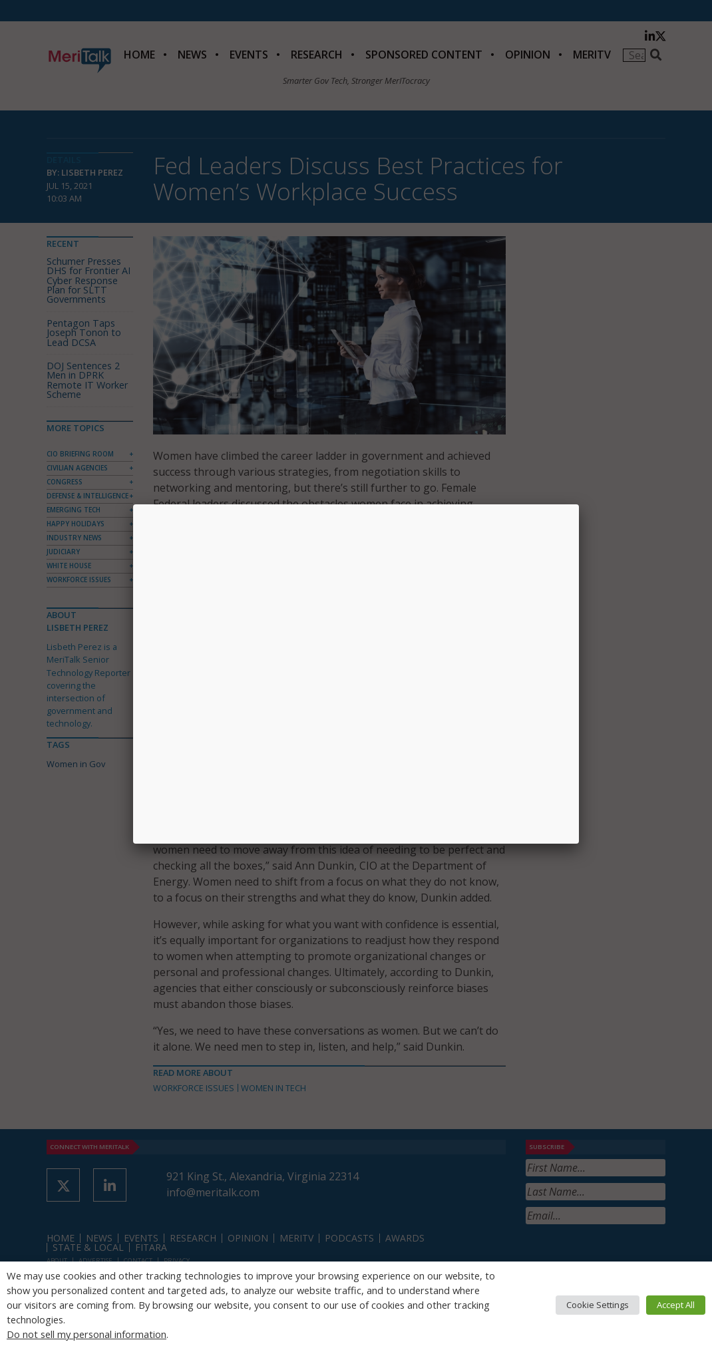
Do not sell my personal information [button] (86, 1334)
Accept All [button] (676, 1305)
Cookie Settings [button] (597, 1305)
